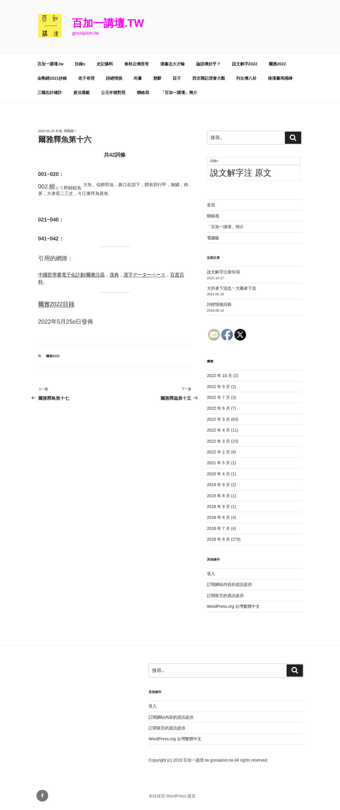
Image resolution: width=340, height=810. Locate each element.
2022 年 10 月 (219, 375)
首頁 (211, 204)
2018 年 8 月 (218, 517)
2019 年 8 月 (218, 495)
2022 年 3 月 (218, 441)
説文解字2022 (244, 64)
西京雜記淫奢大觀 (208, 78)
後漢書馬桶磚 (280, 78)
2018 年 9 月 (218, 506)
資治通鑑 (81, 92)
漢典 (114, 274)
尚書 (138, 78)
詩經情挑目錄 (219, 304)
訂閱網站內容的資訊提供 (229, 584)
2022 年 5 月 (218, 419)
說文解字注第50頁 (223, 272)
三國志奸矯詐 (49, 92)
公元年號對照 (113, 92)
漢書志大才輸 (172, 64)
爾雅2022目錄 (56, 304)
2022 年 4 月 (218, 430)
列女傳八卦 (246, 78)
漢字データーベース (144, 274)
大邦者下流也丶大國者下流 (231, 288)
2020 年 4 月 (218, 474)
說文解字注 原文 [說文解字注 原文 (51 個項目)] (241, 172)
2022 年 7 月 (218, 397)
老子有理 (86, 78)
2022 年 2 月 (218, 452)
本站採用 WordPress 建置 (172, 796)
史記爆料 (105, 64)
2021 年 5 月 (218, 462)
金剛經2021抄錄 (52, 78)
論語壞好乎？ (208, 64)
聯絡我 (143, 92)
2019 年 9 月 (218, 484)
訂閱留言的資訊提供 (225, 595)
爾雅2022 (277, 64)
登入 (211, 573)
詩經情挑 (114, 78)
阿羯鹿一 (70, 131)
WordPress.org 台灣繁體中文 (233, 606)
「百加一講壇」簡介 (179, 92)
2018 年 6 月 (218, 539)
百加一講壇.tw (108, 23)
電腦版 (213, 237)
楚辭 (157, 78)
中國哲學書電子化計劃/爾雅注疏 (71, 274)
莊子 (177, 78)
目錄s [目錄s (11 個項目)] (214, 161)
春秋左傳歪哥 (136, 64)
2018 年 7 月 (218, 528)
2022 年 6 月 (218, 408)
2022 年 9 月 (218, 386)
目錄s (80, 64)
